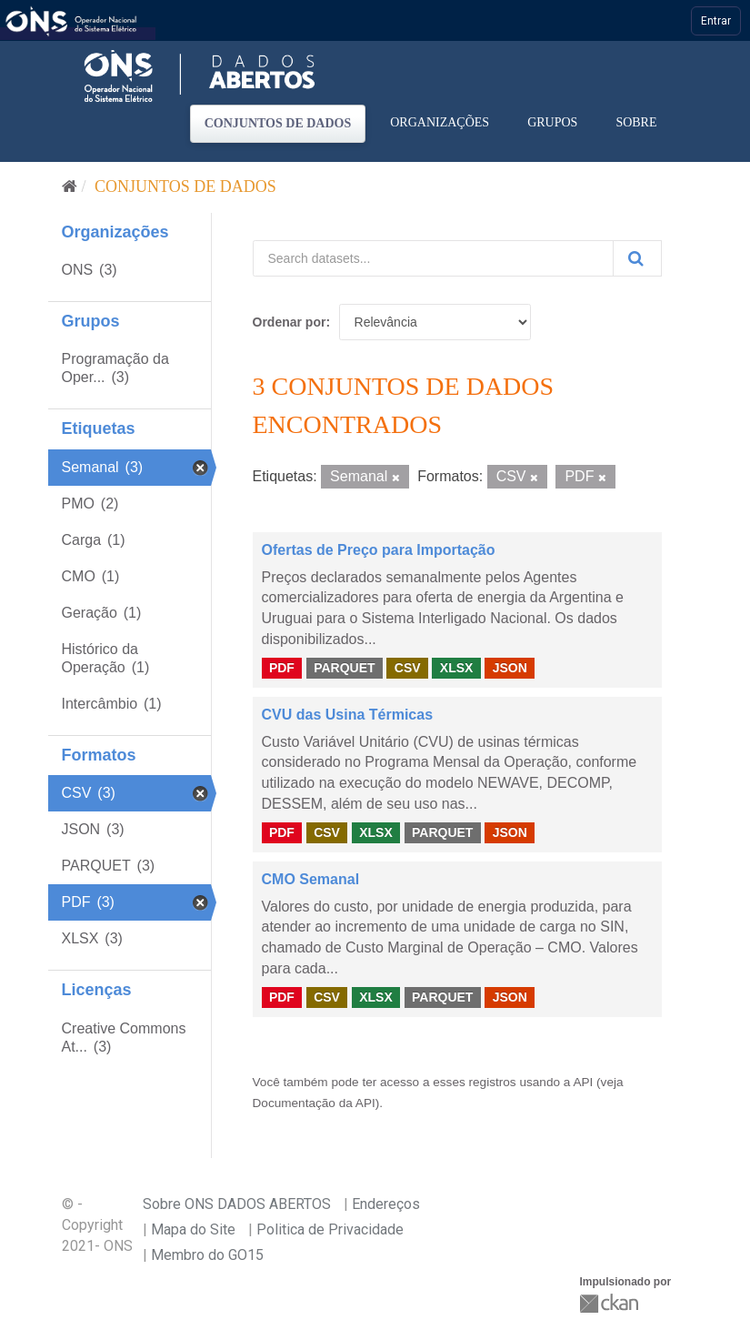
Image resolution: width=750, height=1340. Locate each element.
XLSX (457, 667)
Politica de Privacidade (330, 1229)
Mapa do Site (193, 1229)
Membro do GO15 (207, 1255)
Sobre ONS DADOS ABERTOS (237, 1204)
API (583, 1082)
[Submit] (637, 258)
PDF (282, 667)
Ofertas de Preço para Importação (378, 550)
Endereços (386, 1204)
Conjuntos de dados (278, 123)
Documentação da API (314, 1103)
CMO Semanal (311, 879)
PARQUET (344, 667)
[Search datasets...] (433, 258)
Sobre (635, 122)
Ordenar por (289, 322)
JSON (510, 667)
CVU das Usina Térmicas (348, 714)
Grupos (552, 122)
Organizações (439, 122)
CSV (408, 667)
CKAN (611, 1303)
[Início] (69, 186)
